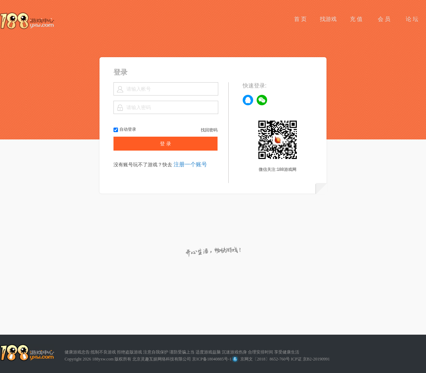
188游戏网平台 (27, 20)
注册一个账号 (190, 164)
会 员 (384, 19)
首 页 (300, 19)
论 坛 (412, 19)
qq (248, 100)
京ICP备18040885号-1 (212, 359)
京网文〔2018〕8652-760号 (261, 359)
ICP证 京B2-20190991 (310, 359)
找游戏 (328, 19)
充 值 (356, 19)
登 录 (165, 143)
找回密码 (209, 130)
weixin (262, 100)
